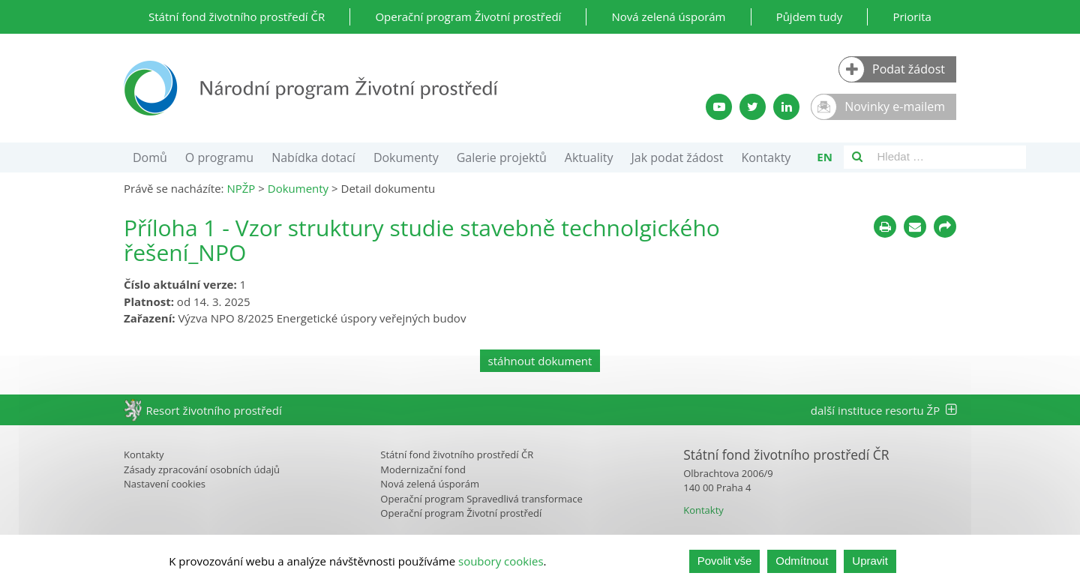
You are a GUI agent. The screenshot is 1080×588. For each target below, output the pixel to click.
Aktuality (589, 157)
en (824, 156)
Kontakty (765, 157)
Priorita (912, 16)
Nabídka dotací (314, 157)
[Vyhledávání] (857, 157)
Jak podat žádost (678, 157)
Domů (150, 157)
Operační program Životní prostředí (468, 16)
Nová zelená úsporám (668, 16)
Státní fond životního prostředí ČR (236, 16)
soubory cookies (501, 561)
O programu (219, 157)
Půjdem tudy (809, 16)
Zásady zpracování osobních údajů (202, 469)
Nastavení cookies (165, 483)
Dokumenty (406, 157)
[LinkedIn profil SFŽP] (786, 107)
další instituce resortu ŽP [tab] (883, 410)
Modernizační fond (423, 469)
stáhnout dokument (540, 360)
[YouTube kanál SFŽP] (719, 107)
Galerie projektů (502, 157)
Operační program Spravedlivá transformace (481, 499)
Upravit (870, 560)
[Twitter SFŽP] (753, 107)
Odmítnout (802, 560)
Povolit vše (725, 560)
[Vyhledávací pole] (948, 157)
